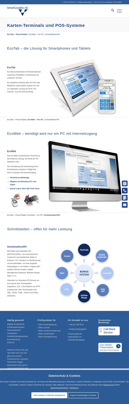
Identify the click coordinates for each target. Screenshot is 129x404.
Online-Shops (34, 273)
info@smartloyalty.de (77, 329)
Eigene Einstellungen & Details (83, 395)
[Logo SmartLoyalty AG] (30, 10)
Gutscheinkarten (14, 330)
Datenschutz (108, 385)
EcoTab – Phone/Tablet (16, 119)
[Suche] (111, 10)
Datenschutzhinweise (59, 388)
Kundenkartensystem (16, 327)
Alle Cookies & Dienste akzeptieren (49, 395)
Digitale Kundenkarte (15, 324)
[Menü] (118, 10)
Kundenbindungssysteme (17, 336)
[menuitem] (111, 10)
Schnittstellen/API (52, 34)
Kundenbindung (13, 339)
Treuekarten (12, 333)
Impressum (74, 388)
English (118, 2)
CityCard (10, 342)
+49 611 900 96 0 (76, 324)
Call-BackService (107, 330)
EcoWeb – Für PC (36, 34)
